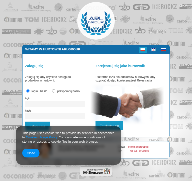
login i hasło (39, 91)
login (27, 98)
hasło (28, 110)
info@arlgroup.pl (138, 146)
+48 (131, 150)
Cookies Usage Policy (41, 137)
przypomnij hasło (68, 91)
